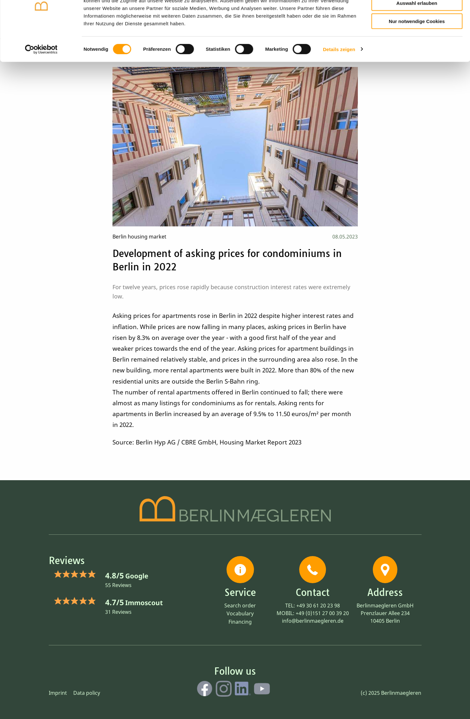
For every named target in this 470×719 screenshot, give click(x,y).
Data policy (86, 692)
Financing (240, 621)
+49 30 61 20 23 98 (318, 605)
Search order (240, 605)
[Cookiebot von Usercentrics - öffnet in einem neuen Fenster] (41, 79)
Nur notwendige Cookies (417, 51)
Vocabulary (240, 613)
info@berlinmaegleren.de (312, 620)
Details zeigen (339, 79)
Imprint (58, 692)
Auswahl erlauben (416, 33)
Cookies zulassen (417, 15)
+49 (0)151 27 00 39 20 (322, 613)
